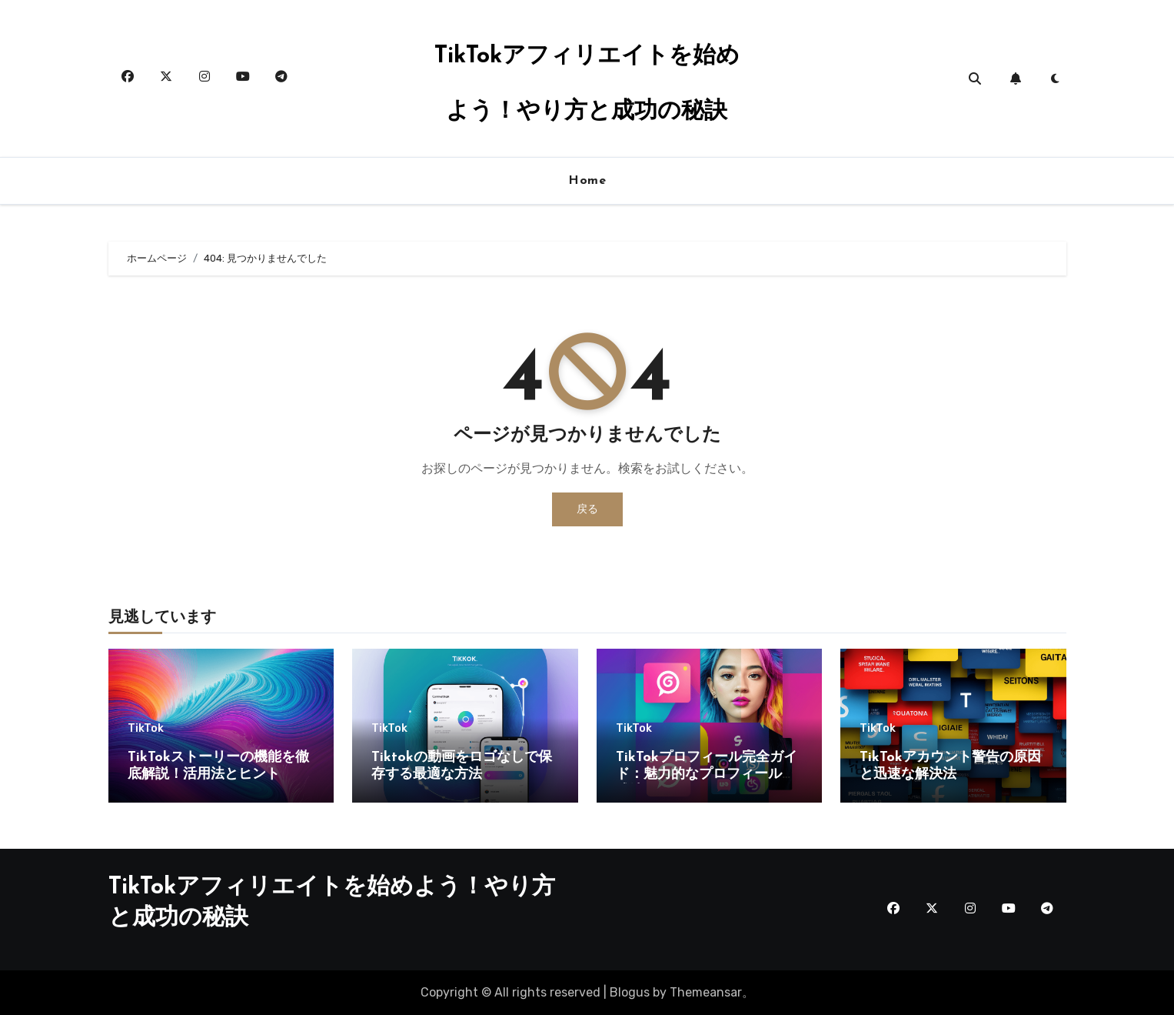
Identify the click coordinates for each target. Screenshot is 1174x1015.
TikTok (146, 728)
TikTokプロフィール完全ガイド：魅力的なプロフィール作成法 (706, 774)
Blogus (630, 992)
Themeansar (706, 992)
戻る (587, 509)
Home (587, 181)
